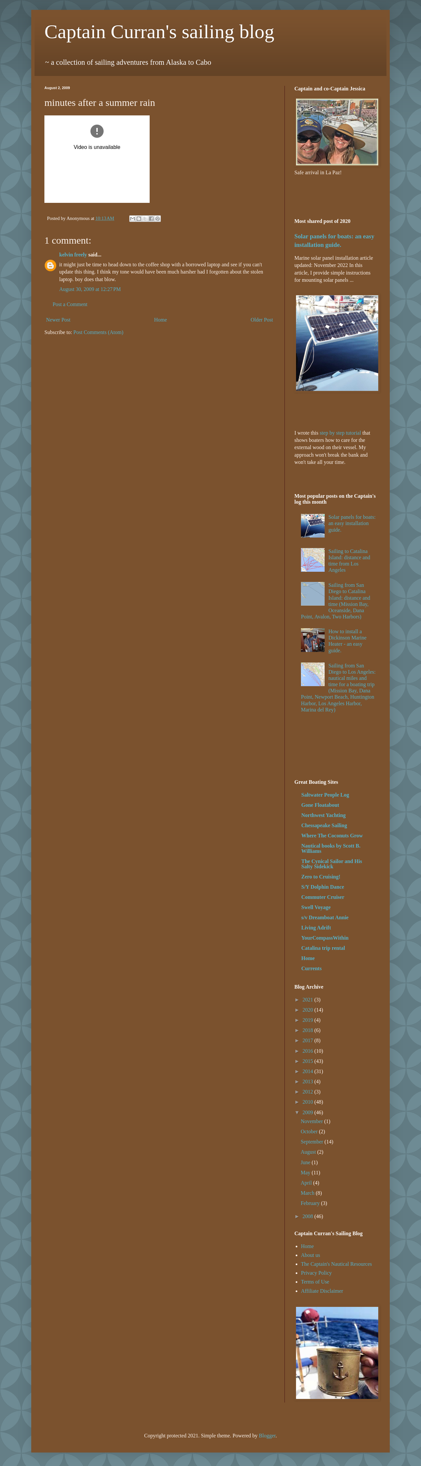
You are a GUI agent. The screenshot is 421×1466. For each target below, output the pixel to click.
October (310, 1131)
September (312, 1141)
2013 (308, 1081)
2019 (308, 1020)
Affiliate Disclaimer (322, 1291)
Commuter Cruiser (322, 897)
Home (160, 320)
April (307, 1183)
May (306, 1172)
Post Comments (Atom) (98, 332)
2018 (308, 1030)
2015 (308, 1061)
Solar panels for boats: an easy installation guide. (352, 523)
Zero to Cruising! (320, 876)
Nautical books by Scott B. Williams (330, 848)
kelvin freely (73, 254)
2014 (308, 1071)
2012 (308, 1091)
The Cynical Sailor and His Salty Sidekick (331, 863)
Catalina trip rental (323, 948)
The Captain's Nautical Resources (336, 1264)
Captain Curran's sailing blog (159, 31)
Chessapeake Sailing (324, 825)
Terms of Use (315, 1282)
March (308, 1193)
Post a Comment (70, 304)
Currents (311, 968)
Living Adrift (316, 927)
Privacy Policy (316, 1273)
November (312, 1121)
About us (310, 1255)
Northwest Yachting (323, 815)
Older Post (262, 320)
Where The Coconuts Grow (332, 835)
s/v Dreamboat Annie (325, 917)
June (306, 1162)
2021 (308, 999)
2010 (308, 1102)
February (311, 1203)
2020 (308, 1010)
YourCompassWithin (325, 938)
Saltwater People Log (325, 795)
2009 (308, 1112)
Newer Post (58, 320)
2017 (308, 1040)
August (309, 1152)
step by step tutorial (340, 433)
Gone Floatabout (320, 805)
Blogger (267, 1435)
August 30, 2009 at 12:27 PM (90, 289)
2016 (308, 1051)
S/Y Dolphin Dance (322, 887)
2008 (308, 1216)
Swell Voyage (316, 907)
